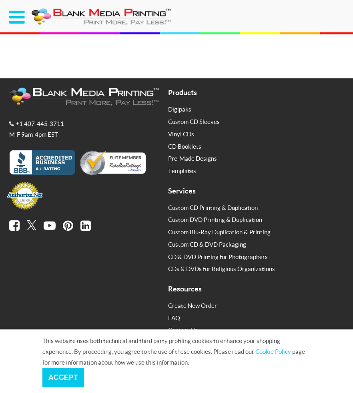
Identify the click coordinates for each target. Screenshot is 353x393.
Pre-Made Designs (192, 158)
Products (182, 92)
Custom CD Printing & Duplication (213, 207)
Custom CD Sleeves (194, 121)
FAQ (174, 317)
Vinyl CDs (181, 134)
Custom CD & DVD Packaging (207, 244)
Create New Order (192, 305)
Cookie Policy (273, 351)
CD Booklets (184, 146)
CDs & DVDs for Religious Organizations (221, 268)
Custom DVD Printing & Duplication (215, 219)
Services (182, 190)
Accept (63, 377)
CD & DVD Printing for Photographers (218, 256)
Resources (185, 288)
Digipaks (179, 109)
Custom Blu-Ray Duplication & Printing (219, 231)
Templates (182, 170)
